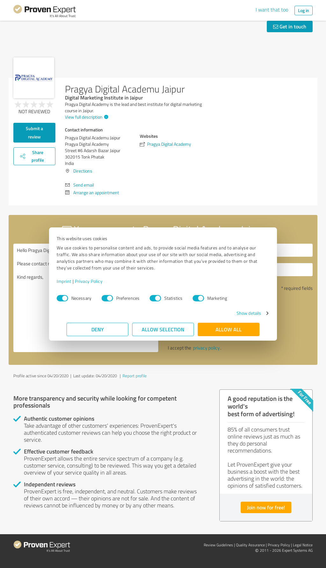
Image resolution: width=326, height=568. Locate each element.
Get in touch (289, 26)
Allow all (229, 329)
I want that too (272, 9)
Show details (239, 313)
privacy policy (206, 347)
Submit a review (34, 132)
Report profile (135, 376)
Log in (303, 10)
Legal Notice (303, 545)
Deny (97, 329)
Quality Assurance (250, 545)
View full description (86, 117)
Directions (82, 171)
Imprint (74, 281)
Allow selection (163, 329)
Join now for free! (266, 507)
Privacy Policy (98, 281)
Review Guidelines (218, 545)
